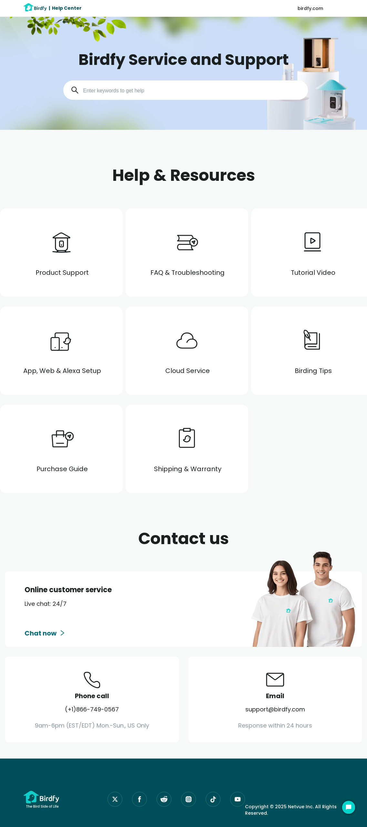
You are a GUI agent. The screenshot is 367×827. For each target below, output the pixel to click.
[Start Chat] (348, 807)
